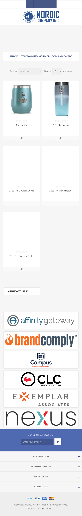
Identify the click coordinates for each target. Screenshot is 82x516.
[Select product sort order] (30, 71)
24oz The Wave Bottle (60, 190)
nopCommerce (47, 508)
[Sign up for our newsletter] (37, 442)
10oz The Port (22, 125)
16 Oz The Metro (60, 125)
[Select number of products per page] (57, 71)
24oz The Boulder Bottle (21, 190)
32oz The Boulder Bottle (21, 256)
